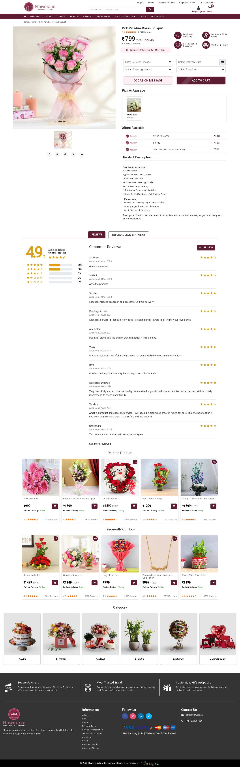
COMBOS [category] (60, 16)
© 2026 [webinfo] (84, 763)
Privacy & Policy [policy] (89, 726)
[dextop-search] (150, 9)
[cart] (211, 9)
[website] (39, 6)
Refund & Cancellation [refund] (92, 730)
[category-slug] (34, 22)
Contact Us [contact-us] (87, 722)
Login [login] (195, 11)
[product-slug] (52, 22)
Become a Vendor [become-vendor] (167, 3)
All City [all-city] (85, 715)
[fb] (126, 716)
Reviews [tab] (97, 234)
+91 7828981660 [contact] (191, 720)
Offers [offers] (151, 3)
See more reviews (100, 443)
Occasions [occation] (157, 16)
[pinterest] (73, 154)
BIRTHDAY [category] (87, 16)
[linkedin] (81, 154)
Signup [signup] (201, 11)
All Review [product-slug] (206, 247)
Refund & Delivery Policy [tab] (128, 234)
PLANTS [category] (74, 16)
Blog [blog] (84, 719)
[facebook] (49, 154)
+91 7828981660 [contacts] (207, 3)
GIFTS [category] (143, 16)
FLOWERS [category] (34, 16)
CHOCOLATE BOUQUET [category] (126, 16)
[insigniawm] (150, 763)
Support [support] (140, 3)
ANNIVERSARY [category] (103, 16)
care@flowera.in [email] (192, 714)
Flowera (92, 763)
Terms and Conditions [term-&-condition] (92, 733)
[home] (24, 16)
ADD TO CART (201, 80)
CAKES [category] (48, 16)
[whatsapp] (65, 154)
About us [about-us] (86, 737)
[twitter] (150, 716)
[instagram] (134, 716)
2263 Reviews (144, 32)
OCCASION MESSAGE (148, 80)
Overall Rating (57, 253)
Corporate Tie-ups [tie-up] (187, 3)
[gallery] (63, 140)
